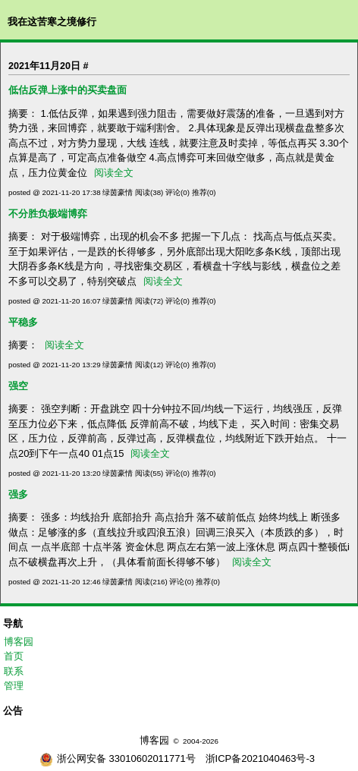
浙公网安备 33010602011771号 (117, 758)
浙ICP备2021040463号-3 (261, 758)
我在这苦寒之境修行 (52, 21)
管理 (14, 685)
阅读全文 (113, 172)
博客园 (18, 641)
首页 (14, 656)
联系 (14, 671)
